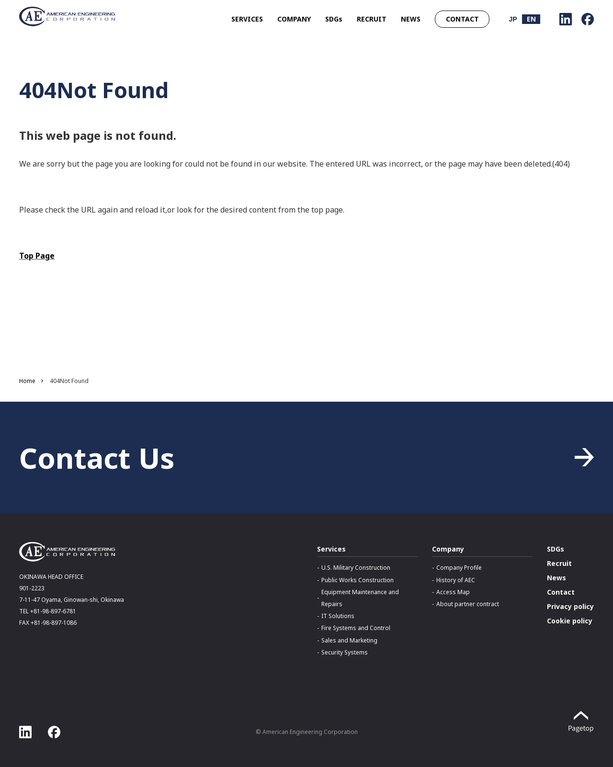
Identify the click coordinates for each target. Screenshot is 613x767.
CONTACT (462, 18)
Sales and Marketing (349, 640)
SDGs (333, 18)
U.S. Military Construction (355, 568)
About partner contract (467, 604)
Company (448, 548)
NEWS (410, 18)
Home (27, 381)
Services (331, 548)
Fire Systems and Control (355, 628)
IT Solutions (337, 616)
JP (513, 19)
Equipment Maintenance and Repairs (360, 598)
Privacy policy (570, 606)
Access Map (453, 592)
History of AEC (455, 580)
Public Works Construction (357, 580)
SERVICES (247, 18)
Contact (561, 592)
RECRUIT (371, 18)
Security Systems (344, 652)
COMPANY (294, 18)
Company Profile (459, 568)
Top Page (37, 255)
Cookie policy (569, 620)
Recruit (559, 563)
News (556, 577)
